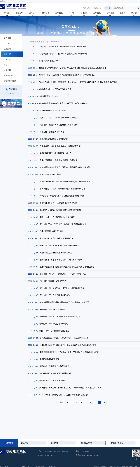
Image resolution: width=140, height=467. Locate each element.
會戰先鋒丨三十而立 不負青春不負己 (55, 295)
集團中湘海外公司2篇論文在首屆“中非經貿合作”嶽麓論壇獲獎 (65, 181)
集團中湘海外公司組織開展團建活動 (54, 331)
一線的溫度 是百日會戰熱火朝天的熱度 (56, 252)
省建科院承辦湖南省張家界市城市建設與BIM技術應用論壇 (63, 103)
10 (99, 402)
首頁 (61, 402)
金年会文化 (97, 14)
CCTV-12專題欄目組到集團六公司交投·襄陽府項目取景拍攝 (63, 395)
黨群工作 (122, 14)
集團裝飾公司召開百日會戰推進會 (54, 139)
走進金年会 (19, 14)
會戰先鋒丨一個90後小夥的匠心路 (53, 324)
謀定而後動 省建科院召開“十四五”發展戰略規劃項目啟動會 (63, 54)
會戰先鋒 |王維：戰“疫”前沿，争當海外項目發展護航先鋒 (63, 224)
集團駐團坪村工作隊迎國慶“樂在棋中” (55, 153)
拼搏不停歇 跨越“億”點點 (50, 359)
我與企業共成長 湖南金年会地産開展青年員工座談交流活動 (64, 338)
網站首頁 (7, 14)
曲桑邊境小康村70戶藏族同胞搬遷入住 (55, 89)
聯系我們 (134, 14)
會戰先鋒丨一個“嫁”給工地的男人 (53, 309)
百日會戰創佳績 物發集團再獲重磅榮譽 (55, 373)
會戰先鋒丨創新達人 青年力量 (52, 132)
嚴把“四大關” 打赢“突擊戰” (50, 61)
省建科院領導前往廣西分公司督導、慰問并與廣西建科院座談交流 (67, 167)
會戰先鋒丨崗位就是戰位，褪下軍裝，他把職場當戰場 (62, 288)
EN (110, 8)
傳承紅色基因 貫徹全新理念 (51, 174)
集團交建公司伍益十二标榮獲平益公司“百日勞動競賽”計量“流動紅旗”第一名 (70, 388)
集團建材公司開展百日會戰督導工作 (54, 366)
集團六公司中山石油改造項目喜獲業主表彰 (57, 217)
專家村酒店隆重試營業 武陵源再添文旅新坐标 (58, 160)
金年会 (3, 1)
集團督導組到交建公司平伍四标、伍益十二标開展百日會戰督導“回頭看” (69, 352)
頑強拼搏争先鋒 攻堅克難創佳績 (52, 110)
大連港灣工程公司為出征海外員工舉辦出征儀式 (59, 125)
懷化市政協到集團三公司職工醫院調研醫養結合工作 (61, 245)
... (71, 402)
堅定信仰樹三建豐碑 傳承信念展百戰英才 (57, 238)
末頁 (105, 402)
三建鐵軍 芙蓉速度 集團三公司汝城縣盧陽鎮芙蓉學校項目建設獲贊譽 (68, 345)
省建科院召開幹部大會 (48, 96)
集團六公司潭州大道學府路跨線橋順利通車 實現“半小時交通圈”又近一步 (69, 75)
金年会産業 (45, 14)
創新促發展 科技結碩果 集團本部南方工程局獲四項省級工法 (64, 302)
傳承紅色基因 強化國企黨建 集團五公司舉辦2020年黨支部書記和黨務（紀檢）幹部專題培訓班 (78, 82)
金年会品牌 (59, 14)
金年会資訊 (32, 14)
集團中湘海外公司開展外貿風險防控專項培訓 (58, 203)
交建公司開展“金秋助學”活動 (51, 231)
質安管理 (71, 14)
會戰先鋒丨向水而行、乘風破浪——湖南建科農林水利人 (63, 274)
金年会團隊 (110, 14)
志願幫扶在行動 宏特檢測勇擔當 (52, 380)
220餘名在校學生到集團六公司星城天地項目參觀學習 (62, 196)
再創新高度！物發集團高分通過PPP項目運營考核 (60, 146)
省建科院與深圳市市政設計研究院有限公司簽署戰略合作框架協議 (67, 267)
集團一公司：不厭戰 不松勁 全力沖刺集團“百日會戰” (61, 260)
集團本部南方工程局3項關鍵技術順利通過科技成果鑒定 (63, 189)
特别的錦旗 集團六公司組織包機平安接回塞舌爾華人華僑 (62, 46)
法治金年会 (84, 14)
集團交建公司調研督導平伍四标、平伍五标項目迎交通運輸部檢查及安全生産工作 (72, 68)
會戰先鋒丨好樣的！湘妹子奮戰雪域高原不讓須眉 (59, 316)
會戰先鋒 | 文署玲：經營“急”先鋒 (53, 281)
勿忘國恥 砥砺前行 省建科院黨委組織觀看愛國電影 (61, 210)
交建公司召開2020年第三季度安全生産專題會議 (59, 117)
